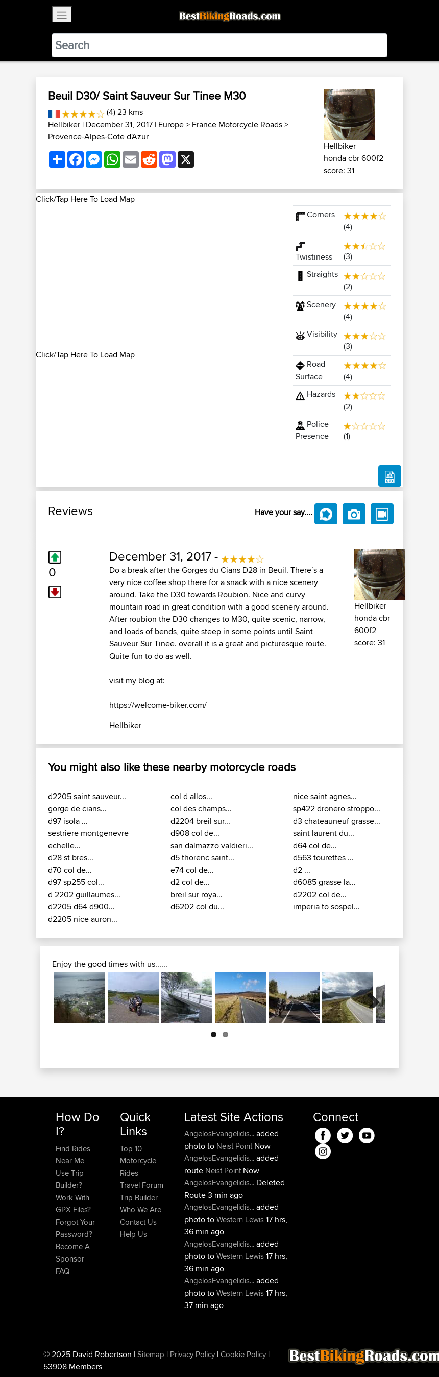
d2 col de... (190, 882)
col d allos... (191, 796)
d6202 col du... (197, 907)
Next (369, 998)
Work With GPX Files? (73, 1203)
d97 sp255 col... (76, 882)
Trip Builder (139, 1197)
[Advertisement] (158, 276)
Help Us (133, 1234)
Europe (171, 124)
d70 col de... (70, 870)
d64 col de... (315, 845)
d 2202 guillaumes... (84, 894)
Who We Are (140, 1209)
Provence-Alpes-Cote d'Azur (98, 137)
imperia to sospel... (326, 907)
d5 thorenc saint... (202, 857)
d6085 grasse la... (324, 882)
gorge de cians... (77, 808)
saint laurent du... (323, 833)
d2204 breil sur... (200, 821)
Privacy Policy (192, 1354)
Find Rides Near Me (73, 1154)
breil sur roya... (196, 894)
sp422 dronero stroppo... (336, 808)
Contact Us (138, 1222)
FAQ (62, 1271)
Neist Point (234, 1145)
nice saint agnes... (325, 796)
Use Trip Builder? (70, 1179)
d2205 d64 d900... (81, 907)
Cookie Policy (243, 1354)
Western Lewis (240, 1219)
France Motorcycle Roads (237, 124)
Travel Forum (141, 1185)
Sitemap (150, 1354)
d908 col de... (195, 833)
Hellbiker (64, 124)
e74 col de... (192, 870)
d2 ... (301, 870)
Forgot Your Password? (75, 1228)
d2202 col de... (320, 894)
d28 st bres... (70, 857)
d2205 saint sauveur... (87, 796)
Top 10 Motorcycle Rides (138, 1160)
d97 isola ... (68, 821)
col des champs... (201, 808)
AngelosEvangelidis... (219, 1133)
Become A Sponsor (73, 1252)
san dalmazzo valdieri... (211, 845)
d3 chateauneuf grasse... (336, 821)
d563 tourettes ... (323, 857)
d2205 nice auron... (82, 919)
